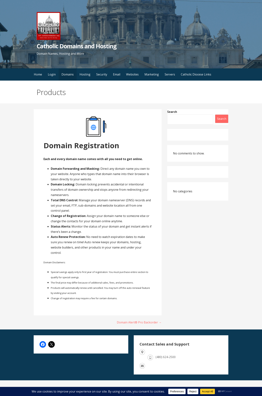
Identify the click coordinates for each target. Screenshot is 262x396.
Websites (132, 74)
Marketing (151, 74)
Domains (67, 74)
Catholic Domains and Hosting (76, 46)
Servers (170, 74)
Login (52, 74)
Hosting (85, 74)
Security (101, 74)
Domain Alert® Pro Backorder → (139, 322)
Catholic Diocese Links (196, 74)
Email (116, 74)
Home (38, 74)
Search (172, 112)
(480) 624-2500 (166, 357)
